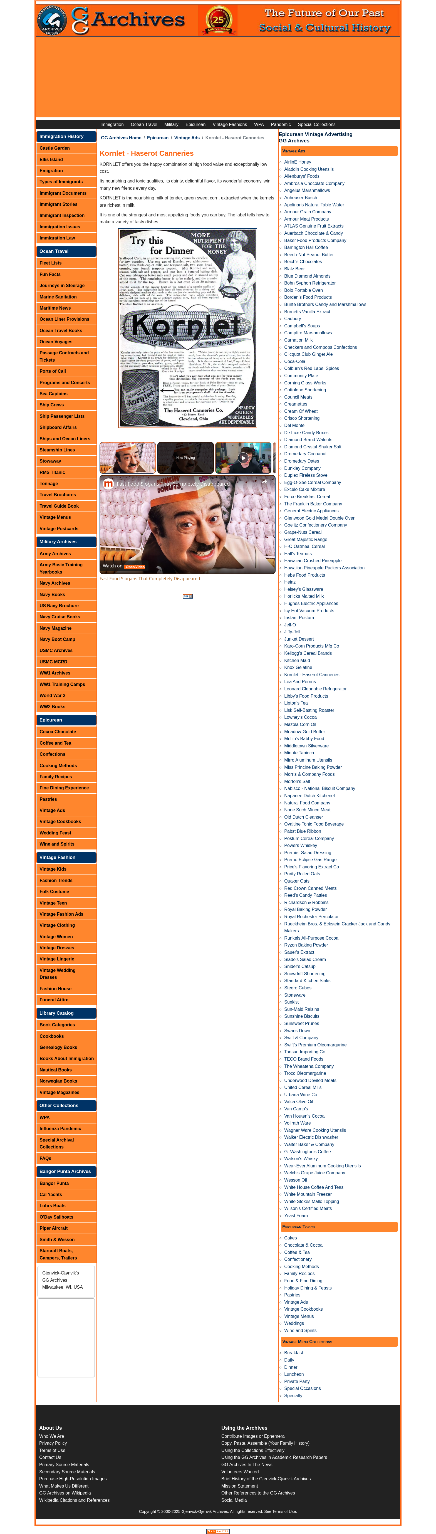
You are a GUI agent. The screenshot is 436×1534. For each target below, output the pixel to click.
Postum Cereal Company (309, 838)
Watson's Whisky (301, 1158)
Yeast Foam (296, 1215)
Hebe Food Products (304, 575)
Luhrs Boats (53, 1205)
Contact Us (50, 1457)
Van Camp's (296, 1108)
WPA (259, 124)
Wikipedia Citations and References (74, 1500)
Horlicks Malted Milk (304, 596)
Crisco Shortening (301, 418)
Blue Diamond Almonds (307, 276)
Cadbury (292, 318)
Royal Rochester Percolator (311, 916)
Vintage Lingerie (57, 959)
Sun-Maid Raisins (301, 1009)
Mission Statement (239, 1486)
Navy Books (52, 594)
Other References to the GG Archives (258, 1493)
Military (171, 124)
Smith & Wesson (57, 1239)
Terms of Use (52, 1450)
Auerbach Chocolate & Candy (313, 233)
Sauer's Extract (299, 952)
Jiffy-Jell (292, 631)
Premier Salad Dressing (307, 852)
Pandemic (281, 124)
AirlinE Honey (297, 162)
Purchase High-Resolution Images (73, 1478)
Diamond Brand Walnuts (308, 439)
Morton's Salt (297, 781)
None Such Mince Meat (307, 809)
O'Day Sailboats (56, 1217)
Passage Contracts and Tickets (64, 356)
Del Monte (294, 425)
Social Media (234, 1500)
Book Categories (57, 1024)
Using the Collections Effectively (252, 1450)
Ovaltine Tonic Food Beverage (314, 824)
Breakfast (293, 1352)
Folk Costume (54, 891)
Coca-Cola (294, 361)
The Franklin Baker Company (313, 504)
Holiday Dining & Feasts (308, 1288)
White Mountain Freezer (308, 1194)
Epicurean (195, 124)
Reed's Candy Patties (305, 895)
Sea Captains (54, 393)
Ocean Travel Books (61, 330)
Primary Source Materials (64, 1464)
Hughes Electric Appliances (311, 603)
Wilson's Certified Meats (308, 1208)
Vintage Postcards (59, 528)
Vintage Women (56, 936)
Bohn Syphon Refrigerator (310, 283)
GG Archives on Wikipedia (65, 1493)
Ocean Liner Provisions (65, 319)
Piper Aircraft (54, 1228)
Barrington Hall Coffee (306, 247)
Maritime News (55, 308)
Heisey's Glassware (303, 589)
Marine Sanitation (58, 297)
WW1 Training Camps (62, 684)
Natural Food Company (307, 803)
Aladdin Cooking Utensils (309, 169)
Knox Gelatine (298, 667)
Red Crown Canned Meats (310, 888)
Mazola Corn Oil (300, 724)
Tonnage (49, 483)
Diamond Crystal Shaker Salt (312, 446)
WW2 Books (52, 706)
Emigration (51, 170)
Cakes (290, 1238)
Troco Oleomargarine (305, 1073)
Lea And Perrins (300, 681)
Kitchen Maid (297, 660)
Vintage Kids (53, 869)
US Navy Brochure (59, 605)
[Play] (243, 457)
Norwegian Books (58, 1081)
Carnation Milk (298, 340)
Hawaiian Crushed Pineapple (312, 560)
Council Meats (298, 397)
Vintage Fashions (230, 124)
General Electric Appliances (311, 510)
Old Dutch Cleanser (303, 817)
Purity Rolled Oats (302, 873)
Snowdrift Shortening (305, 973)
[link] (108, 484)
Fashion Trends (56, 880)
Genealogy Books (58, 1047)
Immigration (112, 124)
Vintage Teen (53, 903)
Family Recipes (56, 776)
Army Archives (55, 553)
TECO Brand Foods (303, 1059)
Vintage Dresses (57, 947)
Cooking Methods (58, 765)
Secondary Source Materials (67, 1471)
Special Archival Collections (57, 1144)
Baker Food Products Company (315, 240)
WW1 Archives (55, 673)
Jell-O (290, 625)
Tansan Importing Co (304, 1051)
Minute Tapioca (299, 752)
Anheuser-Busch (300, 197)
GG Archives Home (121, 137)
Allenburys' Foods (301, 176)
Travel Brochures (58, 494)
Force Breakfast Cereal (307, 496)
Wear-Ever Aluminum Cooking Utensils (322, 1166)
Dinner (290, 1367)
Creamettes (295, 404)
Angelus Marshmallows (307, 190)
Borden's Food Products (308, 297)
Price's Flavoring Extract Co (311, 866)
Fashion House (56, 988)
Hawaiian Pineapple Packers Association (324, 567)
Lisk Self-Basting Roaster (309, 710)
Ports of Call (53, 371)
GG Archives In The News (246, 1464)
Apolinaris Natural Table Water (314, 204)
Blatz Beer (294, 268)
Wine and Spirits (57, 844)
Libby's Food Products (306, 696)
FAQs (45, 1158)
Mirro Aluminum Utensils (308, 760)
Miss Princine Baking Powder (313, 767)
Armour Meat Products (306, 219)
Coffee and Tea (55, 743)
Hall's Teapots (298, 553)
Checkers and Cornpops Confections (320, 347)
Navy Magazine (56, 628)
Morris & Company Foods (309, 774)
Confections (52, 754)
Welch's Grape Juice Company (314, 1172)
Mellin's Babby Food (304, 738)
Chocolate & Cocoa (303, 1245)
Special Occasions (302, 1388)
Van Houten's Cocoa (304, 1116)
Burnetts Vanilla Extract (307, 311)
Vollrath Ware (297, 1123)
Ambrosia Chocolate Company (314, 183)
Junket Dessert (299, 639)
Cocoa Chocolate (58, 731)
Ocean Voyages (56, 341)
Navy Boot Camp (57, 639)
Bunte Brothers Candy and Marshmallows (325, 304)
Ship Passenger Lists (62, 416)
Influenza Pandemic (60, 1128)
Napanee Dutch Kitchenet (309, 795)
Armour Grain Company (307, 211)
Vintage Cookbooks (60, 821)
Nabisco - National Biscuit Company (319, 788)
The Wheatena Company (309, 1066)
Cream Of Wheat (301, 411)
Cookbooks (52, 1036)
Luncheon (294, 1374)
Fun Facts (50, 274)
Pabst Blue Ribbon (302, 831)
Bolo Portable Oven (303, 290)
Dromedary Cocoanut (305, 453)
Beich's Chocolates (303, 261)
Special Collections (317, 124)
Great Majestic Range (305, 539)
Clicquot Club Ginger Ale (308, 354)
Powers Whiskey (300, 845)
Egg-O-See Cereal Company (312, 482)
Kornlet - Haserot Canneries (311, 674)
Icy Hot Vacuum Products (309, 610)
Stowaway (50, 461)
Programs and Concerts (65, 382)
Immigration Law (57, 238)
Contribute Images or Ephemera (253, 1436)
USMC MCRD (54, 661)
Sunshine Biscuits (301, 1016)
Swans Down (297, 1030)
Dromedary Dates (301, 461)
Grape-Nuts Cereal (302, 532)
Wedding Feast (55, 833)
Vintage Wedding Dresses (58, 974)
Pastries (48, 799)
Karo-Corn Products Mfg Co (311, 646)
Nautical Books (56, 1070)
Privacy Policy (53, 1443)
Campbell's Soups (302, 325)
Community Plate (301, 375)
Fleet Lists (51, 263)
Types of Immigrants (61, 181)
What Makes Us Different (64, 1486)
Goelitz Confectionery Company (315, 525)
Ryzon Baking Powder (306, 945)
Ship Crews (52, 404)
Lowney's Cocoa (300, 717)
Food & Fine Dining (303, 1280)
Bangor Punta (54, 1183)
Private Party (297, 1381)
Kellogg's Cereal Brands (308, 653)
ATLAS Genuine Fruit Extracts (313, 226)
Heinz (290, 582)
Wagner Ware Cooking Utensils (315, 1130)
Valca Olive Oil (298, 1101)
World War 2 (52, 695)
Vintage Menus (55, 517)
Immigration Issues (60, 226)
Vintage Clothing (57, 925)
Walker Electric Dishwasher (311, 1137)
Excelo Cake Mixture (304, 489)
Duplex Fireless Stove (306, 475)
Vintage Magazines (60, 1092)
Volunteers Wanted (240, 1471)
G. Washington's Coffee (307, 1151)
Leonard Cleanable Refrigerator (315, 688)
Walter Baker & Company (309, 1144)
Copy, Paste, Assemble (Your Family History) (265, 1443)
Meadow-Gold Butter (304, 731)
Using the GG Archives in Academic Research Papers (274, 1457)
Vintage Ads (52, 810)
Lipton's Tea (296, 703)
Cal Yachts (51, 1194)
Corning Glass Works (305, 383)
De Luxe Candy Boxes (306, 432)
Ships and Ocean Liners (65, 438)
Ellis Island (51, 159)
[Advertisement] (218, 78)
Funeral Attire (54, 999)
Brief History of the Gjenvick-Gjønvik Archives (266, 1478)
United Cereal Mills (302, 1087)
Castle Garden (55, 148)
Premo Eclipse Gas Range (310, 859)
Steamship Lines (57, 450)
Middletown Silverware (306, 745)
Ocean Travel (144, 124)
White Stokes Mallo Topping (311, 1201)
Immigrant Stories (59, 204)
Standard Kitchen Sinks (307, 980)
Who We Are (51, 1436)
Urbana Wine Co (300, 1094)
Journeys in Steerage (62, 285)
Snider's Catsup (299, 966)
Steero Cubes (297, 987)
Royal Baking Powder (305, 909)
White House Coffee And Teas (313, 1187)
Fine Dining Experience (64, 787)
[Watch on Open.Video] (124, 565)
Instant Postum (299, 617)
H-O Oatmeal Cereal (304, 546)
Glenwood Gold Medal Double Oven (319, 518)
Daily (289, 1360)
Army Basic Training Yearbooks (61, 568)
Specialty (293, 1395)
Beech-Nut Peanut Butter (309, 254)
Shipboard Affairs (58, 427)
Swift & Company (301, 1037)
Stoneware (295, 995)
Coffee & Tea (297, 1252)
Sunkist (291, 1002)
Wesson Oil (295, 1180)
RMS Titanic (52, 472)
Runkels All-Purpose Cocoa (311, 938)
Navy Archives (55, 583)
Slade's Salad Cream (305, 959)
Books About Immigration (67, 1058)
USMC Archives (56, 650)
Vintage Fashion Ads (61, 914)
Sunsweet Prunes (301, 1023)
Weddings (294, 1323)
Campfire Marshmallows (308, 332)
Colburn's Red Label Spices (311, 368)
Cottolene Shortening (305, 389)
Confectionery (298, 1259)
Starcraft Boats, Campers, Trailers (58, 1254)
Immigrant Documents (63, 193)
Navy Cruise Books (60, 616)
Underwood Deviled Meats (310, 1080)
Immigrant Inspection (62, 215)
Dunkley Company (302, 468)
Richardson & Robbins (306, 902)
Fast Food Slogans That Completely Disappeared (173, 483)
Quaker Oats (296, 881)
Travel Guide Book (59, 506)
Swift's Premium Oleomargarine (315, 1045)
